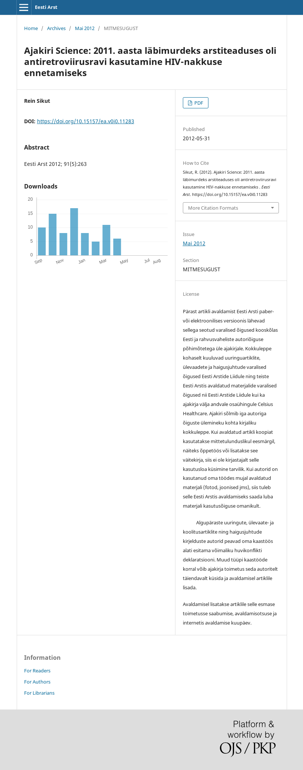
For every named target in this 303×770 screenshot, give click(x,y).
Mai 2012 (85, 28)
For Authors (37, 681)
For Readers (37, 670)
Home (31, 28)
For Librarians (39, 692)
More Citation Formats (213, 207)
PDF (198, 102)
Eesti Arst (46, 7)
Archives (56, 28)
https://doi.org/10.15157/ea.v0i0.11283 (85, 121)
